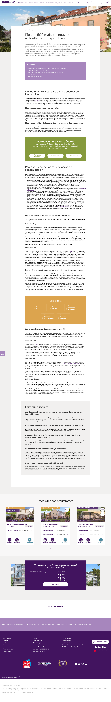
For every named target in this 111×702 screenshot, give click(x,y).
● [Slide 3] (52, 549)
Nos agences (7, 638)
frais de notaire (61, 317)
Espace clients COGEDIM (40, 649)
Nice (75, 624)
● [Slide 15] (60, 549)
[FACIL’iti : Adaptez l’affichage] (100, 651)
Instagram (83, 664)
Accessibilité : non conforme (40, 645)
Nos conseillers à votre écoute (39, 70)
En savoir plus (20, 514)
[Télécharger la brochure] (9, 540)
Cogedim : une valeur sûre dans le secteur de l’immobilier (48, 68)
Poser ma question (37, 155)
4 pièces (63, 579)
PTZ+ (38, 308)
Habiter (30, 3)
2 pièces (63, 576)
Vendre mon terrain (8, 647)
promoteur (37, 100)
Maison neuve (7, 651)
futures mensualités (48, 317)
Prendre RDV (55, 156)
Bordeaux (30, 624)
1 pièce (63, 574)
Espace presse (66, 643)
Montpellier (51, 624)
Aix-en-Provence (83, 624)
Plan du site (6, 645)
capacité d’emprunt (70, 308)
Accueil (50, 606)
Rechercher (55, 584)
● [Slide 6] (54, 549)
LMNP (53, 308)
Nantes (58, 624)
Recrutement (66, 640)
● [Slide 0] (50, 548)
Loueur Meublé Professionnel (71, 364)
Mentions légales (37, 643)
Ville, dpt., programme (35, 571)
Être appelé (73, 156)
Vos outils (32, 74)
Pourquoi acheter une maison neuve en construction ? (47, 72)
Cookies (35, 638)
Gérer (47, 3)
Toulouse (91, 624)
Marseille (44, 624)
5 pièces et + (64, 580)
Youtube (79, 664)
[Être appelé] (17, 540)
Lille (35, 624)
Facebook (76, 664)
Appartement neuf (8, 649)
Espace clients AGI (38, 651)
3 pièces (63, 577)
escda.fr (30, 692)
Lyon (39, 624)
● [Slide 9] (56, 549)
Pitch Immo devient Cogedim (70, 647)
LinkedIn (86, 664)
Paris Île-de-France (67, 624)
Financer (41, 3)
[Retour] (29, 30)
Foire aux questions (35, 76)
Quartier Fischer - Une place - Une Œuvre (74, 645)
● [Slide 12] (58, 549)
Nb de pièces (61, 571)
